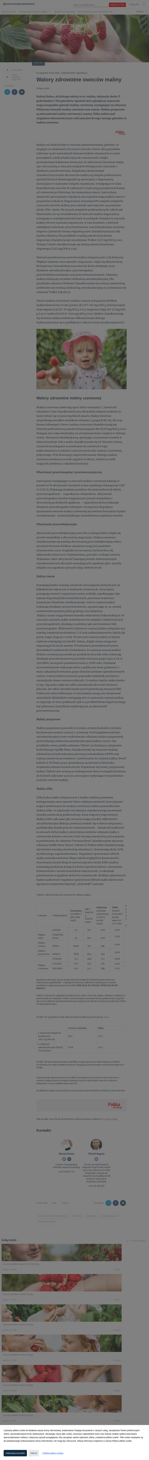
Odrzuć (33, 1453)
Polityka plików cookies (52, 1453)
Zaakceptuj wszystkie (15, 1453)
